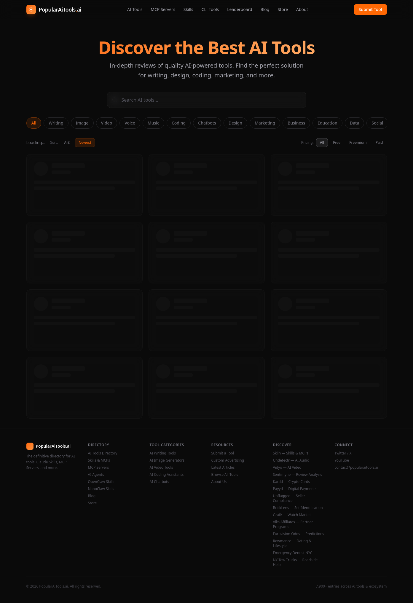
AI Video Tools (161, 467)
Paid (379, 142)
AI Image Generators (167, 460)
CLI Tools (210, 9)
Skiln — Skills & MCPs (290, 453)
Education (327, 123)
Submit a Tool (222, 453)
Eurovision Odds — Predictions (298, 534)
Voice (130, 123)
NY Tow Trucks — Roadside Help (295, 562)
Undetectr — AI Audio (291, 460)
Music (153, 123)
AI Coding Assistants (167, 474)
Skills (188, 9)
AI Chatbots (159, 481)
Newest (85, 142)
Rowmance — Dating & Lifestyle (292, 543)
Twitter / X (343, 453)
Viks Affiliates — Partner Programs (293, 524)
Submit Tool (370, 9)
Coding (179, 123)
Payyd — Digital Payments (295, 488)
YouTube (342, 460)
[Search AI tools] (206, 100)
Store (283, 9)
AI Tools (134, 9)
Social (377, 123)
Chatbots (207, 123)
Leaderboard (239, 9)
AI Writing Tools (163, 453)
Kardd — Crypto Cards (291, 481)
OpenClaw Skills (101, 481)
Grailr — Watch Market (292, 515)
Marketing (265, 123)
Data (354, 123)
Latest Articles (223, 467)
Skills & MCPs (99, 460)
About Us (219, 481)
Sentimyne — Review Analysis (297, 474)
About (302, 9)
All (33, 123)
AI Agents (96, 474)
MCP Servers (163, 9)
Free (336, 142)
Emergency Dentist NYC (292, 553)
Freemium (357, 142)
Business (296, 123)
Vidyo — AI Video (287, 467)
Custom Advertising (227, 460)
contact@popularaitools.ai (356, 467)
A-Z (67, 142)
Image (82, 123)
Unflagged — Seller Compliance (289, 498)
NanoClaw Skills (101, 488)
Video (106, 123)
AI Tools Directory (102, 453)
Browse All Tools (224, 474)
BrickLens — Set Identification (298, 507)
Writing (56, 123)
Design (235, 123)
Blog (265, 9)
